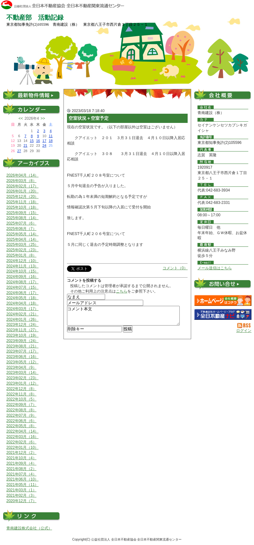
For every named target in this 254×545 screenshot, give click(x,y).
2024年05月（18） (22, 298)
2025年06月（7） (21, 228)
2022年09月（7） (21, 404)
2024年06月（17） (22, 293)
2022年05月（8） (21, 426)
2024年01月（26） (22, 319)
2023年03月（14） (22, 372)
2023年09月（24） (22, 341)
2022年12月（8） (21, 389)
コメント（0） (175, 268)
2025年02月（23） (22, 250)
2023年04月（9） (21, 367)
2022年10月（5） (21, 399)
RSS (244, 325)
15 (32, 141)
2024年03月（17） (22, 308)
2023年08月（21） (22, 346)
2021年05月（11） (22, 484)
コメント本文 (123, 317)
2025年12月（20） (22, 196)
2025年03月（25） (22, 244)
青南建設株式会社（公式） (29, 528)
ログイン (243, 330)
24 (44, 145)
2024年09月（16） (22, 276)
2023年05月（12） (22, 362)
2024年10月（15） (22, 271)
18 (50, 141)
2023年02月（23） (22, 378)
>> (43, 118)
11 (50, 136)
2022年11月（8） (21, 394)
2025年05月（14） (22, 234)
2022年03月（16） (22, 436)
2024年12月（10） (22, 261)
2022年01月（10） (22, 447)
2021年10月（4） (21, 458)
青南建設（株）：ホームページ (222, 300)
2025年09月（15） (22, 213)
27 (19, 151)
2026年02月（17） (22, 186)
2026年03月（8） (21, 180)
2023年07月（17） (22, 351)
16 (38, 141)
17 (44, 141)
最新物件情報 (31, 94)
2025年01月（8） (21, 255)
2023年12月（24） (22, 324)
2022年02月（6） (21, 442)
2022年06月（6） (21, 421)
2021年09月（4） (21, 463)
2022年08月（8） (21, 410)
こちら (121, 291)
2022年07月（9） (21, 415)
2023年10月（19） (22, 335)
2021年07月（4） (21, 474)
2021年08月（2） (21, 469)
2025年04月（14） (22, 239)
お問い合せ (222, 285)
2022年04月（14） (22, 431)
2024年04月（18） (22, 303)
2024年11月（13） (22, 266)
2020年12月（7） (21, 501)
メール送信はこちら (214, 268)
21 (25, 145)
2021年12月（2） (21, 452)
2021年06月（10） (22, 479)
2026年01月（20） (22, 191)
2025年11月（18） (22, 202)
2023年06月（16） (22, 356)
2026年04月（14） (22, 175)
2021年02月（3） (21, 495)
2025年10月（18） (22, 207)
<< (20, 118)
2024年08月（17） (22, 282)
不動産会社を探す (222, 314)
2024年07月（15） (22, 287)
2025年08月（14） (22, 218)
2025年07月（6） (21, 223)
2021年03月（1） (21, 490)
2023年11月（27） (22, 330)
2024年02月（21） (22, 314)
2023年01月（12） (22, 383)
